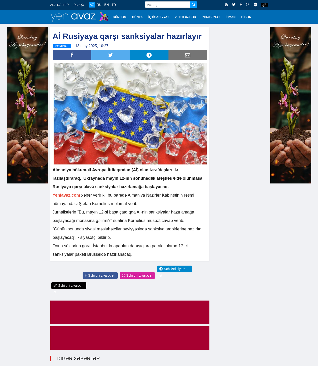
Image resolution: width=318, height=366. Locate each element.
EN (106, 5)
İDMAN (231, 17)
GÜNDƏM (120, 17)
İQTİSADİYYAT (158, 17)
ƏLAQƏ (78, 5)
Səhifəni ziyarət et (99, 275)
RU (99, 5)
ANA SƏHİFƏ (59, 5)
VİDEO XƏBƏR (185, 17)
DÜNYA (137, 17)
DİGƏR (246, 17)
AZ (92, 5)
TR (114, 5)
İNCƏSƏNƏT (211, 17)
